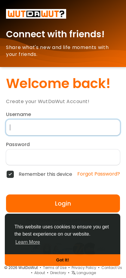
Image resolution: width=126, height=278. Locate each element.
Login (63, 203)
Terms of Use (54, 267)
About (39, 272)
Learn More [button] (27, 242)
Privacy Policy (84, 267)
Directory (58, 272)
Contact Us (111, 267)
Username (18, 114)
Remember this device (45, 174)
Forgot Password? (98, 174)
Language (83, 272)
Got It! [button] (62, 260)
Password (18, 144)
